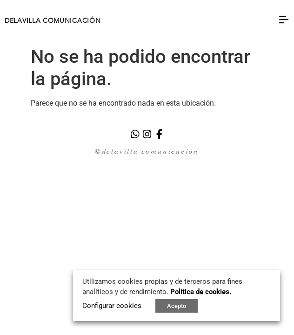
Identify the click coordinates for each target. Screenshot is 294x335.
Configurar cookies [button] (111, 306)
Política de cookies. (200, 292)
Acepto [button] (176, 305)
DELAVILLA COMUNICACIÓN (52, 21)
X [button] (272, 275)
